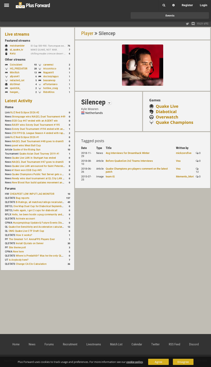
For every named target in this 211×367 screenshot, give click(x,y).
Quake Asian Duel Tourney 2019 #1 (39, 153)
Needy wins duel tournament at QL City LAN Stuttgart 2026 (45, 178)
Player (87, 33)
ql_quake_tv (16, 49)
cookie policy (134, 362)
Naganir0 (48, 72)
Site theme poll (17, 247)
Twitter (155, 344)
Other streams (15, 59)
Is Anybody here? (19, 259)
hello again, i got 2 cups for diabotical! (35, 210)
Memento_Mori (185, 176)
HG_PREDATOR (19, 68)
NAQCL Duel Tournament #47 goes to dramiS (37, 162)
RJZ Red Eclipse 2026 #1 (24, 137)
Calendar (136, 344)
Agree (158, 362)
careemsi (48, 64)
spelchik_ (15, 88)
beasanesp (49, 80)
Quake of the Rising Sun (27, 149)
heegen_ (14, 92)
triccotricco (49, 68)
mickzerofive (183, 153)
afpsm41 (15, 76)
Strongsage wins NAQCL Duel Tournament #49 (38, 116)
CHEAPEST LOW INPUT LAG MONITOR (32, 193)
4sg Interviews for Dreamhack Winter (128, 153)
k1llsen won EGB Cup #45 (27, 170)
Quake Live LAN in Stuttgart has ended (34, 157)
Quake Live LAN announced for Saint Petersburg (39, 166)
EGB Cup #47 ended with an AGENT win (35, 120)
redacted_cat (17, 80)
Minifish (14, 72)
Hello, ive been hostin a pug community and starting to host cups (49, 214)
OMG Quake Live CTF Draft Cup (26, 231)
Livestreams (93, 344)
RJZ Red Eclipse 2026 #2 (24, 112)
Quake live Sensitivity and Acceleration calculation (37, 226)
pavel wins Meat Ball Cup (26, 145)
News (32, 344)
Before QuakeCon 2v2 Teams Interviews (129, 160)
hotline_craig (50, 88)
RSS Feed (174, 344)
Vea (178, 160)
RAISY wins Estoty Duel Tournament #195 (36, 124)
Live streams (17, 34)
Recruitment (70, 344)
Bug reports (22, 198)
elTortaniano (50, 84)
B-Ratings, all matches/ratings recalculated (40, 202)
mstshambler (19, 45)
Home (9, 107)
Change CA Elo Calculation (31, 264)
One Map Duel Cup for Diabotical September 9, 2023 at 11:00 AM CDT (53, 206)
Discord (194, 344)
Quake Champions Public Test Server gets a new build (42, 174)
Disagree (183, 362)
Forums (10, 188)
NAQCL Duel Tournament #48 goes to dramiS (37, 141)
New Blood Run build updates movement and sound (42, 182)
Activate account (25, 218)
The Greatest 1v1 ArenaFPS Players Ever (32, 239)
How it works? (24, 235)
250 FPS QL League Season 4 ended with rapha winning (44, 133)
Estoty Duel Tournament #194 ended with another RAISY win (46, 129)
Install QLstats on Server (29, 243)
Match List (116, 344)
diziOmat (15, 84)
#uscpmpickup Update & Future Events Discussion (42, 222)
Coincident (16, 64)
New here (18, 251)
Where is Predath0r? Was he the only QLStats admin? (46, 255)
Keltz (13, 53)
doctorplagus (51, 76)
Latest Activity (18, 100)
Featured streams (17, 40)
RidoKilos (48, 92)
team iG (110, 176)
